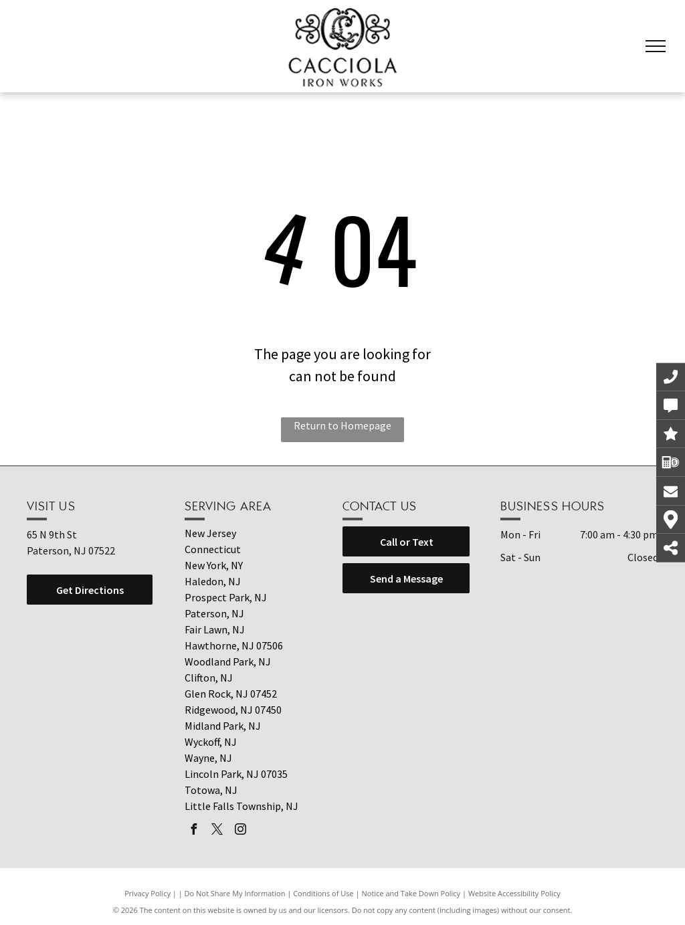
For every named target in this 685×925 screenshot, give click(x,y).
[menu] (655, 46)
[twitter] (216, 831)
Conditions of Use (323, 893)
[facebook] (193, 831)
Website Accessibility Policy (514, 893)
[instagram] (240, 831)
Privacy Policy (147, 893)
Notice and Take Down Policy (411, 893)
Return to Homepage (342, 425)
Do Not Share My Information (235, 893)
